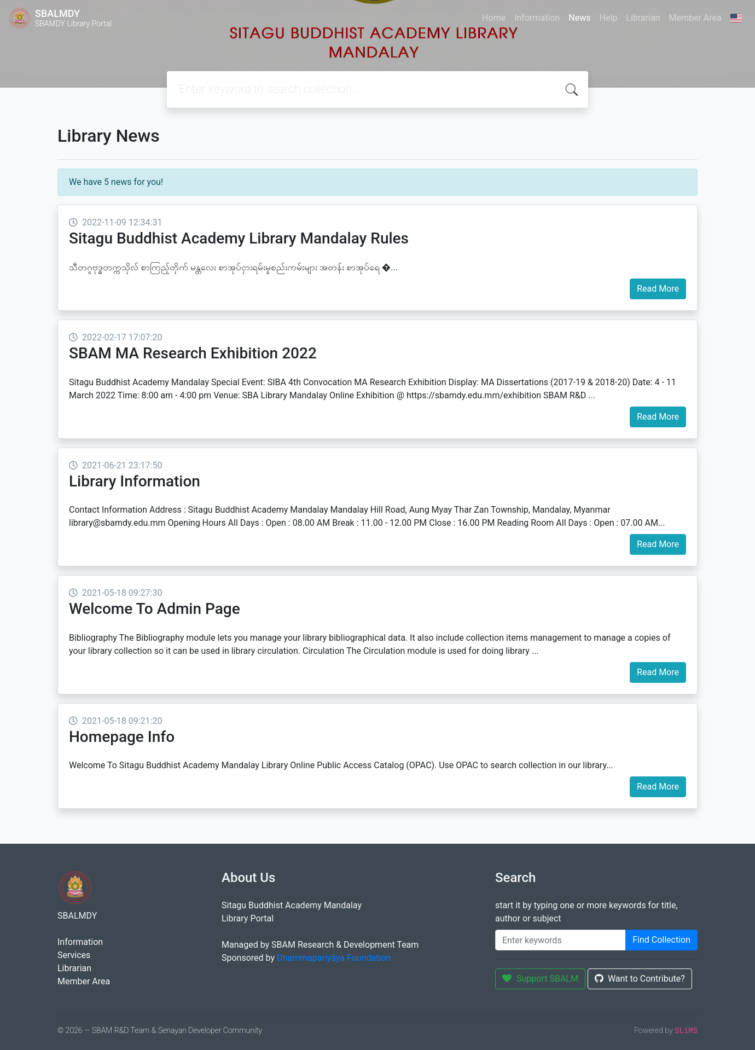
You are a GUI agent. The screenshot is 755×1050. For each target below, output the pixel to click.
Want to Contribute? (640, 978)
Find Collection (661, 940)
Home (494, 18)
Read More (658, 288)
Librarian (643, 18)
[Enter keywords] (560, 940)
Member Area (695, 18)
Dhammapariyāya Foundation (334, 958)
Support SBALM (540, 978)
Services (73, 955)
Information (537, 18)
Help (608, 18)
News (579, 18)
